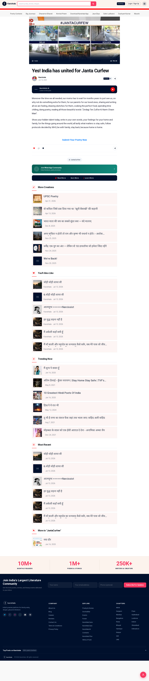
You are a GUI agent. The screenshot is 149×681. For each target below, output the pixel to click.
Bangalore (119, 618)
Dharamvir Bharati (45, 14)
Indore (134, 622)
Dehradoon (135, 629)
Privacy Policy (53, 629)
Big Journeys (30, 14)
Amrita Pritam (61, 14)
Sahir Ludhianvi (109, 14)
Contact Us (52, 622)
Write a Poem (87, 640)
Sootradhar (86, 612)
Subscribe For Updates (135, 585)
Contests (85, 633)
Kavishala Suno (87, 622)
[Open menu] (144, 4)
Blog (50, 612)
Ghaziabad (135, 625)
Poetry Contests (16, 14)
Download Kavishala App (79, 14)
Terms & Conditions (55, 626)
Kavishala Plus (87, 636)
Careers (51, 615)
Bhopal (118, 625)
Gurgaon (119, 611)
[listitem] (5, 615)
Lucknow (135, 618)
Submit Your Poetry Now (74, 140)
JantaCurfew (74, 160)
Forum (84, 618)
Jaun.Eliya (96, 14)
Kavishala (42, 77)
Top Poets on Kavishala (74, 650)
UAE (117, 639)
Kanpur (118, 632)
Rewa (118, 622)
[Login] (143, 675)
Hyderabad (135, 615)
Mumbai (119, 615)
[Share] (115, 79)
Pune (133, 611)
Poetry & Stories (88, 608)
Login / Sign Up (133, 4)
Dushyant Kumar (124, 14)
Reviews (51, 618)
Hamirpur (119, 629)
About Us (52, 608)
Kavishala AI (86, 629)
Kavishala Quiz (87, 626)
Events (84, 615)
